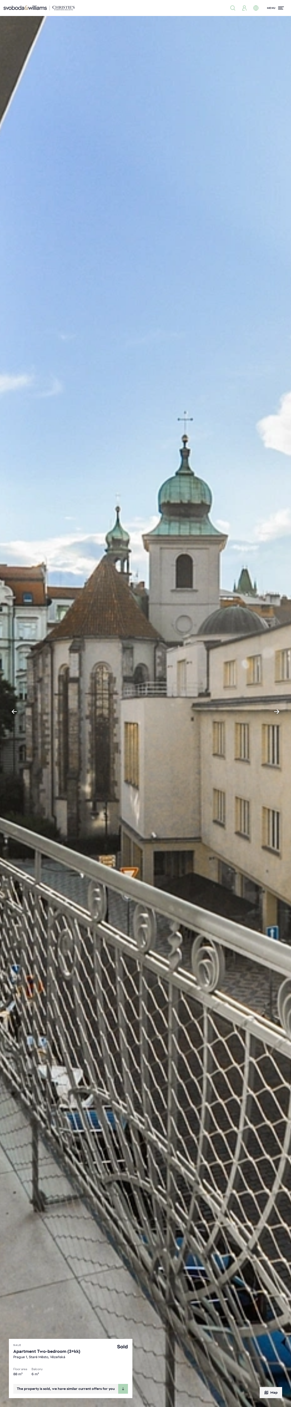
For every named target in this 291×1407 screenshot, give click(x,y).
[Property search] (233, 8)
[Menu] (275, 8)
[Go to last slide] (14, 711)
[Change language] (256, 8)
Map (271, 1392)
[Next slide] (276, 711)
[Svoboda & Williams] (39, 8)
